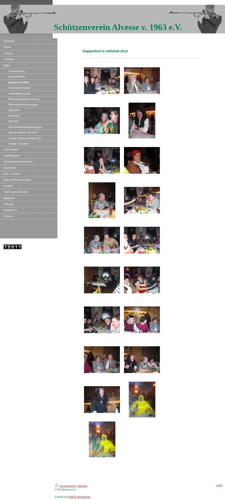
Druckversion (65, 485)
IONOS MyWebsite (79, 496)
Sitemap (82, 485)
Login (219, 485)
